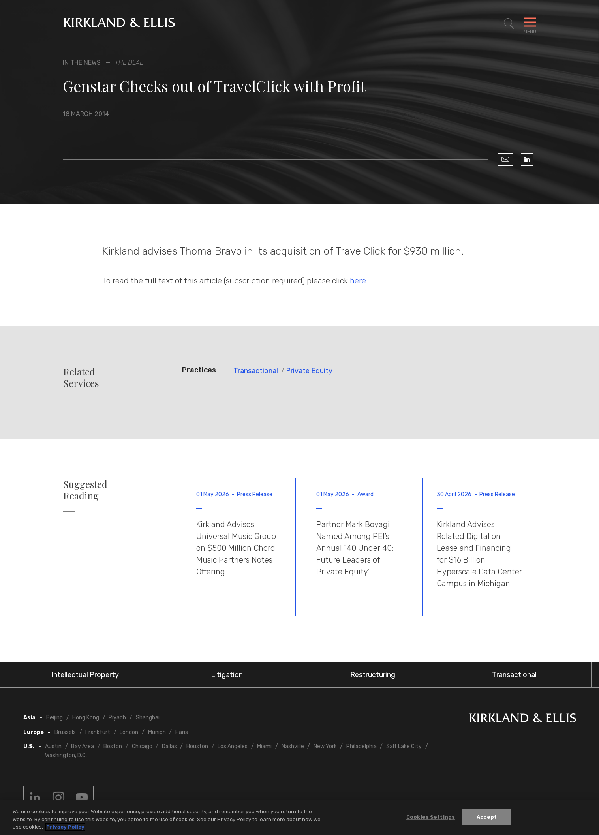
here (358, 280)
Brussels (65, 732)
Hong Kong (85, 717)
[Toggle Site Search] (509, 24)
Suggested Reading (85, 490)
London (129, 732)
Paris (181, 732)
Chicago (142, 746)
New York (325, 746)
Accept (487, 817)
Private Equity (309, 370)
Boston (112, 746)
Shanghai (148, 717)
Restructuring (372, 674)
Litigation (227, 674)
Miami (264, 746)
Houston (197, 746)
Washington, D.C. (66, 755)
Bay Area (82, 746)
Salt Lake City (404, 746)
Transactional (255, 370)
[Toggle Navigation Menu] (530, 24)
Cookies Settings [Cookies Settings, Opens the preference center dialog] (430, 817)
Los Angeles (233, 746)
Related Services (81, 377)
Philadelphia (361, 746)
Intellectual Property (85, 674)
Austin (53, 746)
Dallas (169, 746)
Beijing (54, 717)
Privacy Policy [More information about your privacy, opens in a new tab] (65, 828)
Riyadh (117, 717)
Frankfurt (97, 732)
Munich (157, 732)
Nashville (293, 746)
